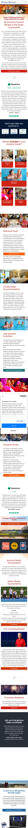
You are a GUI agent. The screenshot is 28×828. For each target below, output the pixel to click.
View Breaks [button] (14, 624)
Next (26, 546)
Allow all (14, 425)
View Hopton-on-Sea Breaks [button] (14, 810)
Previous (2, 546)
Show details (20, 421)
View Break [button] (14, 708)
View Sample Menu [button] (14, 254)
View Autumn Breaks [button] (14, 71)
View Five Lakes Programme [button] (14, 370)
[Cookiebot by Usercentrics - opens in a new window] (20, 396)
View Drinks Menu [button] (14, 475)
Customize (14, 430)
